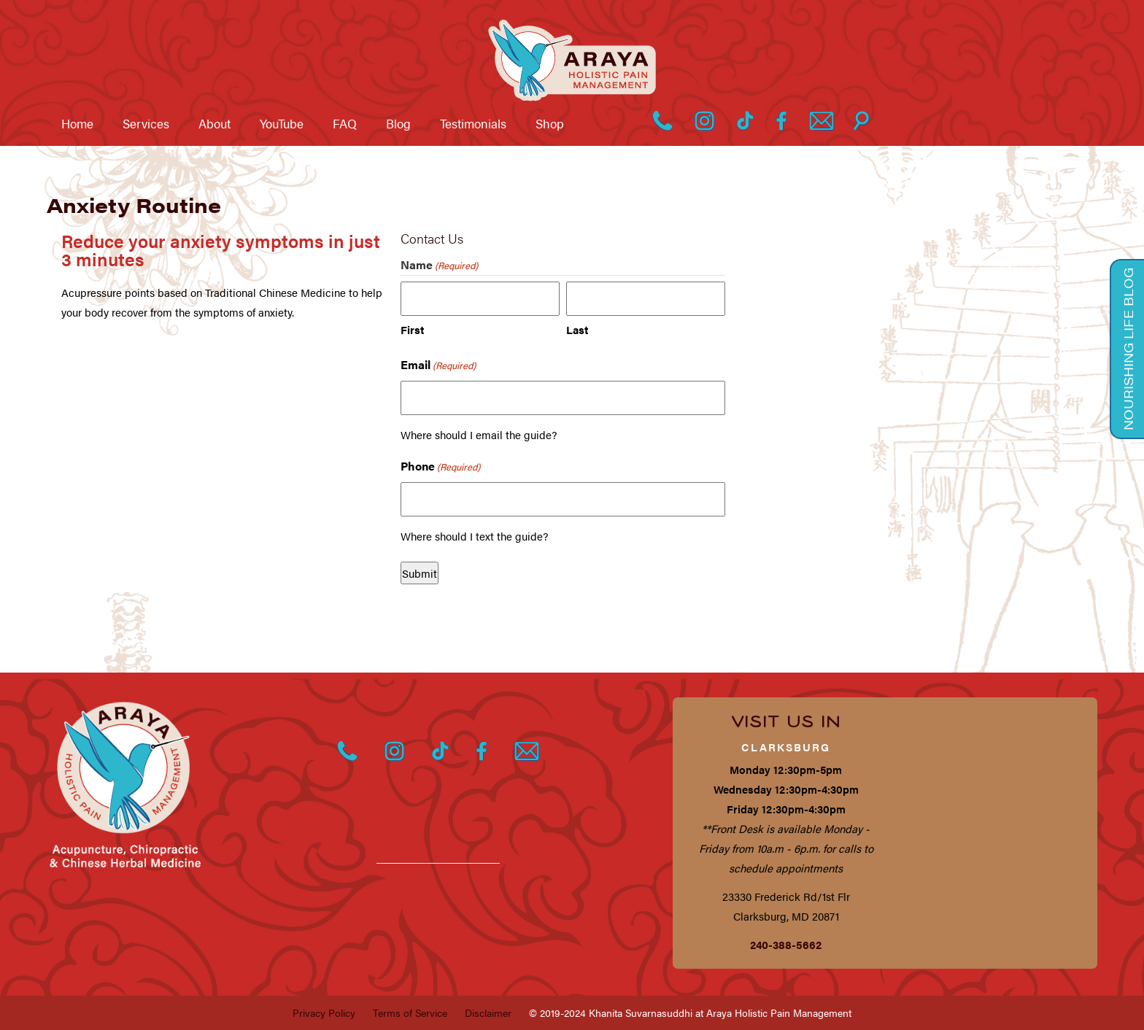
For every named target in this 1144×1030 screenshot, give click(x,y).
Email (438, 365)
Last (577, 329)
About (214, 123)
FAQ (345, 123)
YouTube (282, 123)
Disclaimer (488, 1012)
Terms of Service (410, 1012)
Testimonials (473, 123)
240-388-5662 (786, 944)
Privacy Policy (324, 1012)
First (412, 329)
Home (77, 123)
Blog (398, 123)
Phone (440, 466)
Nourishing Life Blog (1128, 349)
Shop (550, 123)
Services (146, 123)
